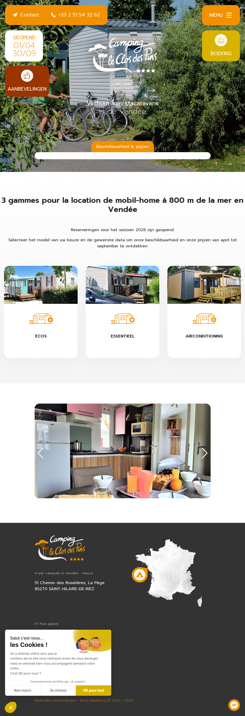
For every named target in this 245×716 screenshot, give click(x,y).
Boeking (221, 45)
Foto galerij (46, 623)
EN (127, 84)
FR (117, 84)
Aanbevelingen (27, 81)
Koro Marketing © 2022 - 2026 (106, 700)
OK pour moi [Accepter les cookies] (93, 690)
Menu (221, 15)
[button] (204, 453)
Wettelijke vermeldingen (55, 700)
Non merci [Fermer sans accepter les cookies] (22, 690)
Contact (26, 14)
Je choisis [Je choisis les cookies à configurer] (58, 690)
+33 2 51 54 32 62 (75, 14)
